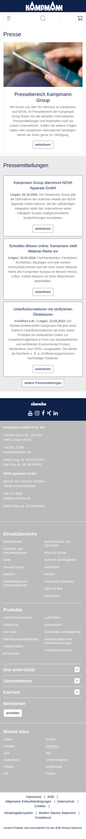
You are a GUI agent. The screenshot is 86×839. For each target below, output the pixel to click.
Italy (48, 753)
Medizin (50, 574)
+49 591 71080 (13, 447)
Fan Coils (9, 632)
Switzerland (11, 760)
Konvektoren (53, 625)
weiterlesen (43, 144)
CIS (6, 773)
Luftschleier (52, 617)
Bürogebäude (12, 541)
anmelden (13, 713)
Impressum (33, 797)
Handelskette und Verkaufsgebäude (15, 583)
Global (8, 739)
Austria (50, 739)
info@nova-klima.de (17, 498)
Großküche (52, 567)
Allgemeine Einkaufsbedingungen (28, 801)
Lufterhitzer (11, 625)
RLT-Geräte (11, 653)
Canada (9, 746)
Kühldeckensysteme (58, 650)
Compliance (43, 817)
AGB (50, 797)
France (50, 773)
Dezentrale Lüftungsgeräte (63, 632)
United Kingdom (57, 760)
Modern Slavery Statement (57, 813)
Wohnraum (52, 596)
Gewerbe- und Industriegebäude (15, 550)
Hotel (7, 560)
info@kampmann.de (17, 452)
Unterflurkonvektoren (17, 617)
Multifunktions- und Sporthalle (58, 543)
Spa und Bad (53, 588)
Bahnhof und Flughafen (61, 560)
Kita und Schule (55, 552)
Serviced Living (13, 567)
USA (7, 753)
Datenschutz (66, 801)
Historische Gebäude (59, 581)
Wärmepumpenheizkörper (21, 639)
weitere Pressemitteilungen (43, 383)
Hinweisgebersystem (18, 813)
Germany (52, 746)
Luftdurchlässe (13, 646)
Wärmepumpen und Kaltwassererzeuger (58, 641)
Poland (8, 766)
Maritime (9, 574)
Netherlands (54, 766)
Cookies (40, 806)
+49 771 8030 (12, 493)
